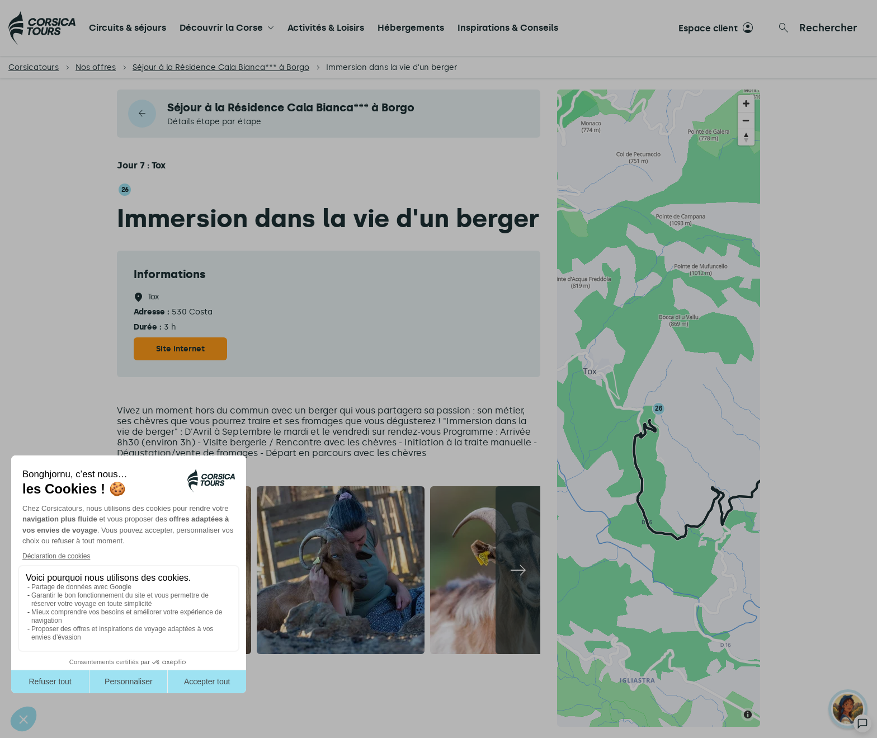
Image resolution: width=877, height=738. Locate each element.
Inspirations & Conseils (508, 27)
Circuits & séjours (127, 27)
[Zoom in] (746, 103)
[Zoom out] (746, 120)
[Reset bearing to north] (746, 137)
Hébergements (411, 27)
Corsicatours (33, 67)
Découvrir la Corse (221, 27)
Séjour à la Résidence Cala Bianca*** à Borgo (221, 67)
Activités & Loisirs (325, 27)
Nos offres (96, 67)
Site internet (180, 349)
